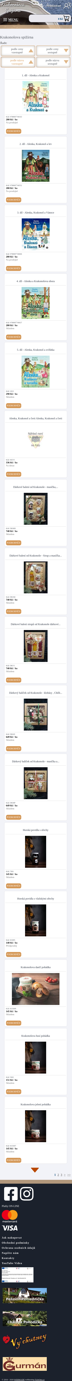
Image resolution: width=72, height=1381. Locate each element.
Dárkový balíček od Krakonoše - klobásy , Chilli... (35, 692)
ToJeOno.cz (40, 1380)
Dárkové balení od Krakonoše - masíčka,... (35, 487)
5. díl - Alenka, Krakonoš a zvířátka (35, 349)
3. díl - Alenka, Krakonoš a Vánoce (35, 212)
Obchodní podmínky (15, 1242)
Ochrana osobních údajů (18, 1248)
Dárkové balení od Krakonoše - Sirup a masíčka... (36, 555)
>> (69, 1174)
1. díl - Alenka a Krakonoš (35, 75)
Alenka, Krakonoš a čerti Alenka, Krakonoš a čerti (35, 418)
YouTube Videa (12, 1263)
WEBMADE (19, 1380)
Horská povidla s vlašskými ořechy (35, 898)
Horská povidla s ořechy (35, 830)
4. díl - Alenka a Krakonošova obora (36, 281)
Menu (10, 20)
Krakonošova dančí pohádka (36, 967)
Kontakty (8, 1258)
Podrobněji (13, 131)
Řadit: (3, 43)
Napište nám (10, 1253)
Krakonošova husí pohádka (35, 1035)
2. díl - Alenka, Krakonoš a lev (36, 144)
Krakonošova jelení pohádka (36, 1104)
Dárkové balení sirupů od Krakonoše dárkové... (35, 624)
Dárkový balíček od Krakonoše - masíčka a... (35, 761)
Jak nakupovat (12, 1237)
